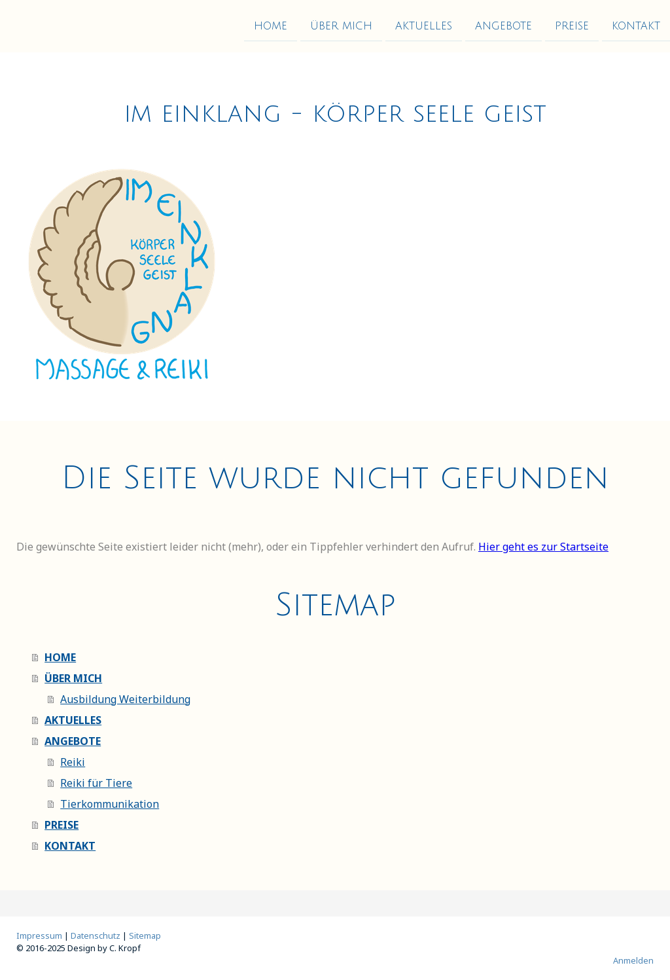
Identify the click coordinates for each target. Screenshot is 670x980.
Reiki (72, 762)
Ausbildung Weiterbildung (125, 699)
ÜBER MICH (341, 25)
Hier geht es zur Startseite (543, 546)
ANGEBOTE (503, 25)
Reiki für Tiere (96, 783)
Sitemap (145, 935)
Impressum (39, 935)
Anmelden (633, 960)
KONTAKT (636, 25)
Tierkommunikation (109, 804)
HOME (270, 25)
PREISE (572, 25)
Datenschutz (95, 935)
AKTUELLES (423, 25)
